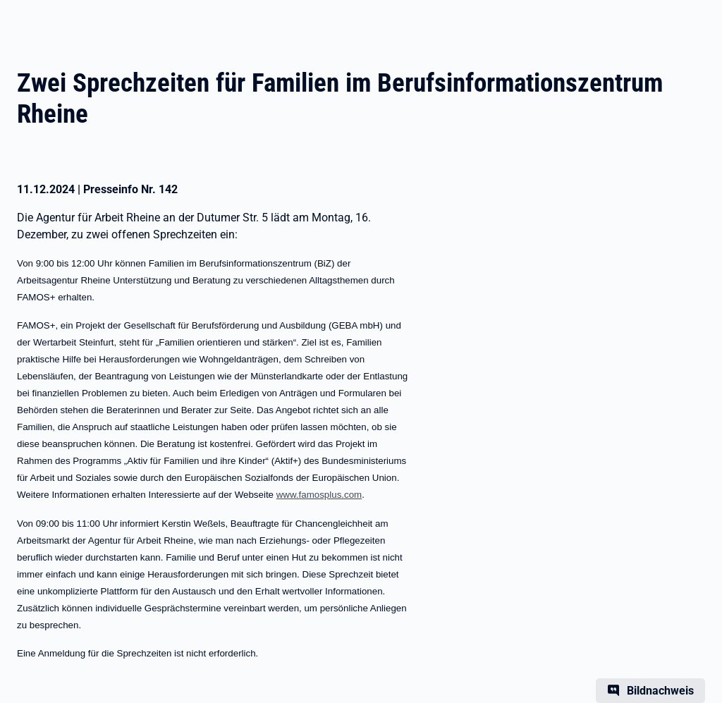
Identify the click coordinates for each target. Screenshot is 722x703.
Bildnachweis (660, 690)
